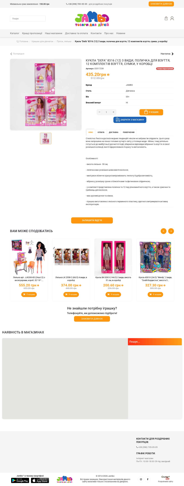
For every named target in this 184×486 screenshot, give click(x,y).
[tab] (45, 138)
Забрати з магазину (130, 120)
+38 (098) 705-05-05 (147, 447)
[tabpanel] (45, 94)
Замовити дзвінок (161, 4)
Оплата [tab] (101, 132)
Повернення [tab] (129, 132)
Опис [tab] (90, 132)
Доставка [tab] (113, 132)
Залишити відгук (92, 220)
